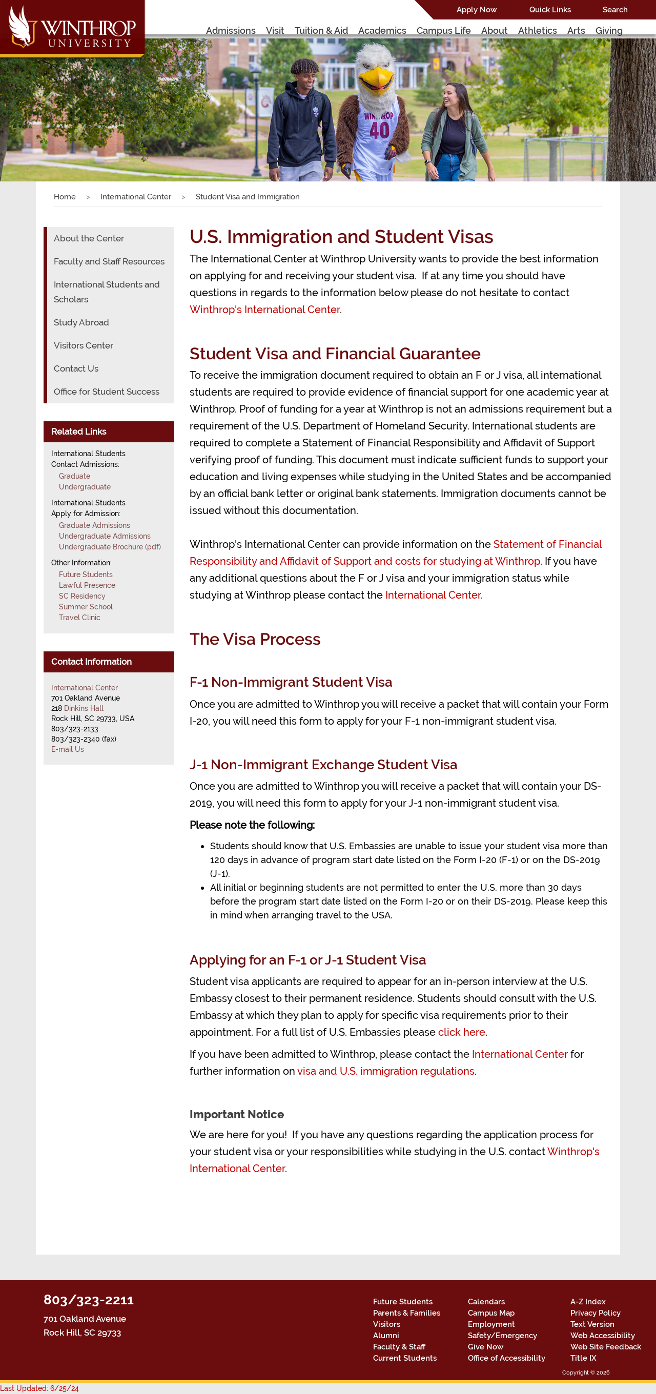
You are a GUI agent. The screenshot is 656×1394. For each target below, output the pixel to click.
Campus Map (491, 1313)
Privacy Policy (595, 1313)
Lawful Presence (87, 585)
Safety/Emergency (502, 1335)
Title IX (583, 1358)
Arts (576, 30)
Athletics (537, 30)
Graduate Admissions (94, 525)
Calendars (486, 1301)
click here (461, 1032)
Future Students (86, 574)
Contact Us (76, 368)
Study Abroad (81, 322)
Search (615, 9)
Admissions (231, 30)
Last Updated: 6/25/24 (39, 1388)
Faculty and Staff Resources (109, 261)
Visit (275, 30)
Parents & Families (406, 1313)
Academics (382, 30)
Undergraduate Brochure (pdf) (110, 547)
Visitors (386, 1324)
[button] (49, 99)
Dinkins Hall (84, 708)
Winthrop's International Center (265, 309)
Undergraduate (85, 487)
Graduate (74, 476)
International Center (135, 196)
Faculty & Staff (399, 1346)
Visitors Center (83, 345)
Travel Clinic (79, 617)
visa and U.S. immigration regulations (386, 1071)
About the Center (89, 238)
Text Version (592, 1324)
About (494, 30)
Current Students (405, 1358)
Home (65, 196)
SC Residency (82, 596)
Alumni (386, 1335)
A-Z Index (588, 1301)
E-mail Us (67, 749)
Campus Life (444, 30)
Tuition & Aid (321, 30)
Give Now (485, 1346)
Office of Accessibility (506, 1358)
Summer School (86, 607)
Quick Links (550, 9)
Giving (609, 30)
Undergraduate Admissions (105, 536)
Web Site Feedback (605, 1346)
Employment (491, 1324)
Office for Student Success (106, 391)
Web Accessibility (602, 1335)
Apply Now (477, 9)
